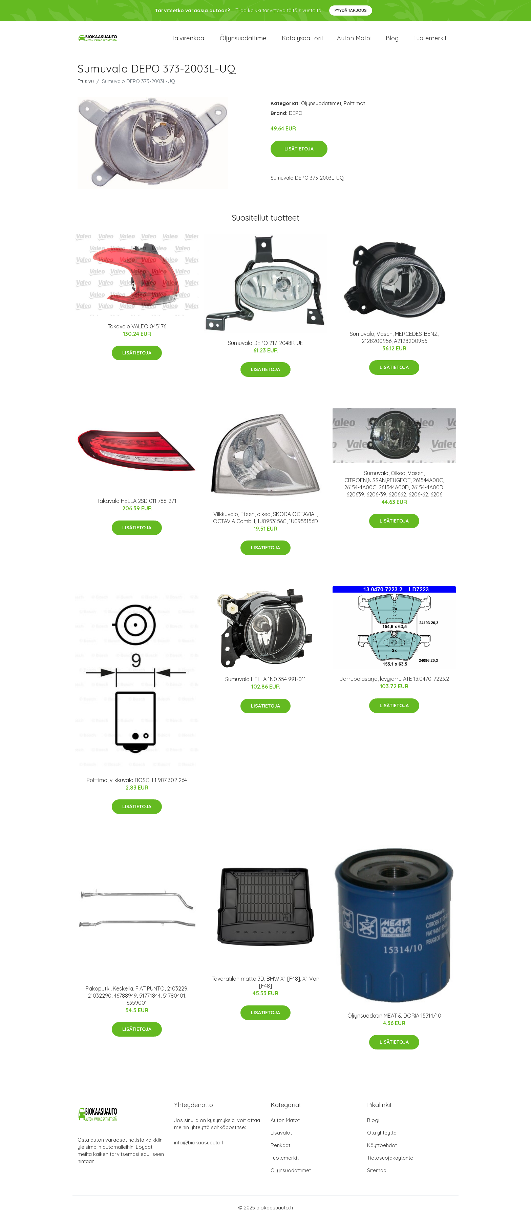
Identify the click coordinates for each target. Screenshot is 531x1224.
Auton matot (354, 40)
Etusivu (86, 86)
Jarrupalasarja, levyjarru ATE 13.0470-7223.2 (394, 683)
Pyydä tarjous (351, 10)
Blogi (393, 40)
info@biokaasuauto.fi (199, 1147)
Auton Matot (285, 1125)
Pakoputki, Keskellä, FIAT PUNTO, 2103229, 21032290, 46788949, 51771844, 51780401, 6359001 (137, 1000)
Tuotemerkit (430, 40)
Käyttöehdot (382, 1150)
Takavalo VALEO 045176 (137, 331)
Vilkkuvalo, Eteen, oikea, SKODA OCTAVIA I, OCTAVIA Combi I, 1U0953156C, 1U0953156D (265, 522)
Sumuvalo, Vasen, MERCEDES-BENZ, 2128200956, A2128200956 (394, 342)
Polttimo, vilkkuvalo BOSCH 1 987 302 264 (137, 784)
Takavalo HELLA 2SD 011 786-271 (136, 505)
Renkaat (280, 1150)
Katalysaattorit (302, 40)
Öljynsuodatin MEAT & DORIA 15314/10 (394, 1020)
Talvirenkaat (188, 40)
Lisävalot (281, 1137)
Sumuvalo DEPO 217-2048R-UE (265, 347)
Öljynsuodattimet (244, 40)
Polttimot (354, 108)
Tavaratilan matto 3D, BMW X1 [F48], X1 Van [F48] (265, 987)
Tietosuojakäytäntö (390, 1162)
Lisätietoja (299, 153)
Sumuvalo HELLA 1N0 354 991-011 (265, 683)
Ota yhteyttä (382, 1137)
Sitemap (376, 1175)
